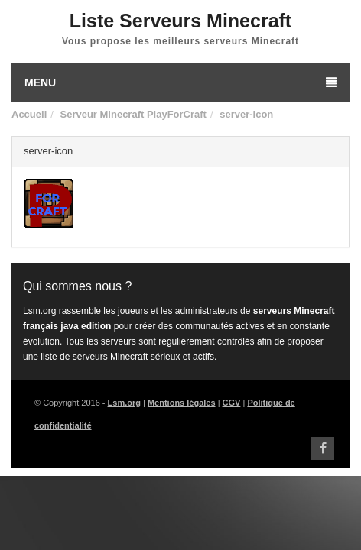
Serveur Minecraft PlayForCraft (133, 114)
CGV (232, 402)
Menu (180, 82)
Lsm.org (124, 402)
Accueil (29, 114)
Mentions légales (182, 402)
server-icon (246, 114)
